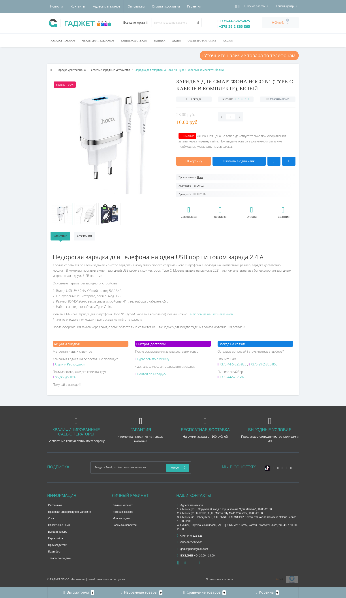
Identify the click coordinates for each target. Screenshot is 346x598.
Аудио (176, 40)
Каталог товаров (63, 40)
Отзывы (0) (84, 236)
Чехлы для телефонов (98, 40)
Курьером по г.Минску (152, 359)
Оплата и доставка (124, 6)
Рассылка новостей (125, 525)
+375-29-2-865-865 (233, 26)
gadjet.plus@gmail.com (192, 549)
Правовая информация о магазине (69, 511)
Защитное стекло (134, 40)
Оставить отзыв (279, 99)
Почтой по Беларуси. (151, 374)
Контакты (196, 6)
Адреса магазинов (63, 6)
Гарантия (153, 6)
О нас (51, 518)
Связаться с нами (59, 525)
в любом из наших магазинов (210, 314)
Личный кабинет (123, 505)
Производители (57, 545)
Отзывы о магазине (202, 40)
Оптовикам (93, 6)
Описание (60, 236)
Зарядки (159, 40)
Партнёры (54, 551)
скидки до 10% (64, 377)
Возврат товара (57, 531)
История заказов (123, 511)
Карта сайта (55, 538)
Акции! (228, 40)
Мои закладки (121, 518)
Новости (174, 6)
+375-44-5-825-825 (233, 21)
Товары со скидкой (59, 558)
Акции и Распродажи (69, 364)
